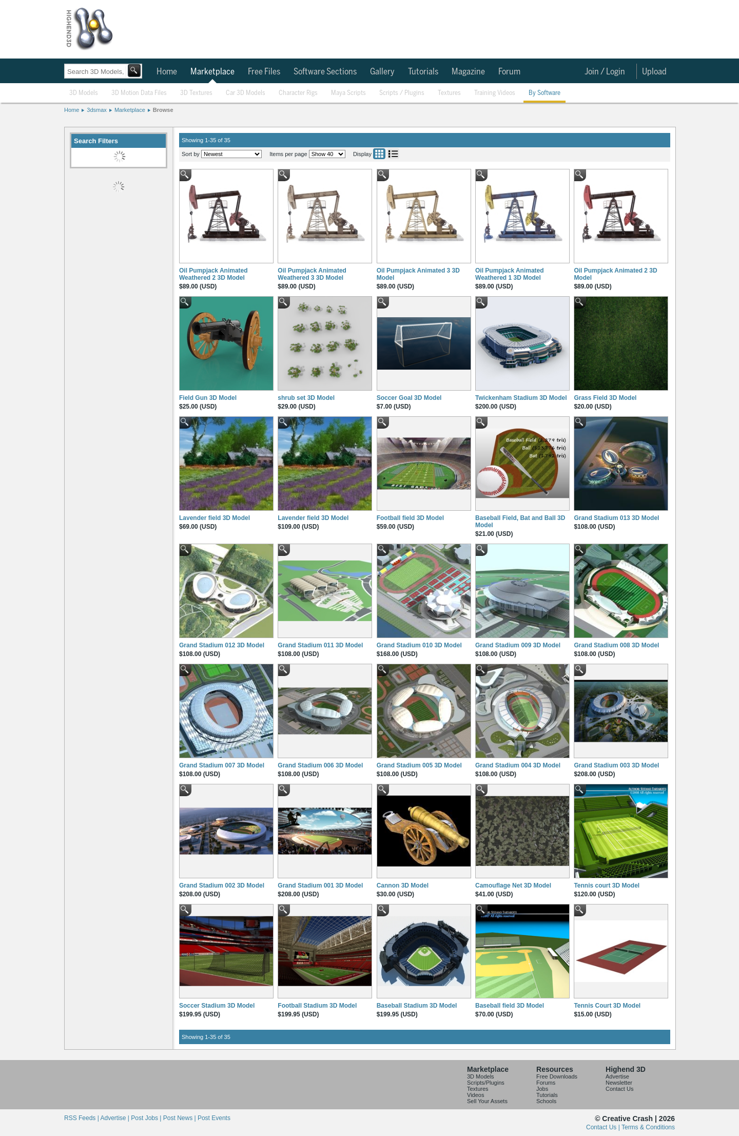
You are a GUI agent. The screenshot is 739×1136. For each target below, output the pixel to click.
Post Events (214, 1118)
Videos (475, 1095)
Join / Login (605, 72)
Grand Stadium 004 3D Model (517, 765)
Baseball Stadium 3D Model (417, 1005)
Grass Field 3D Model (605, 397)
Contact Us (619, 1089)
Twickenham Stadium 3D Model (521, 397)
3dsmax (97, 110)
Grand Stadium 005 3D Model (419, 765)
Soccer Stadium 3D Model (217, 1005)
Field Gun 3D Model (208, 397)
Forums (545, 1083)
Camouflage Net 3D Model (513, 885)
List (393, 153)
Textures (449, 93)
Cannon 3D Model (403, 885)
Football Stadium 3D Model (317, 1005)
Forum (509, 72)
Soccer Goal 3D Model (409, 397)
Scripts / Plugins (401, 93)
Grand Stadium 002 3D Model (221, 885)
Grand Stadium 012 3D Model (221, 645)
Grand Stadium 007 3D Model (221, 765)
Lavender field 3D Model (214, 518)
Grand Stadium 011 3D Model (320, 645)
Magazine (468, 72)
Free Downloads (556, 1076)
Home (167, 72)
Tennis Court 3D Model (607, 1005)
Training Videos (494, 93)
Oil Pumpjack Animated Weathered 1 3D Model (509, 274)
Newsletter (619, 1083)
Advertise (617, 1076)
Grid (379, 153)
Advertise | (115, 1118)
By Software (544, 93)
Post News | (180, 1118)
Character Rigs (298, 93)
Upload (654, 72)
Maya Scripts (348, 93)
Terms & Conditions (648, 1127)
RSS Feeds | (82, 1118)
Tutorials (423, 72)
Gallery (382, 72)
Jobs (542, 1089)
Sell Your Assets (487, 1101)
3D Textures (196, 93)
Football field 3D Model (410, 518)
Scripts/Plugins (485, 1083)
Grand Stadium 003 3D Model (616, 765)
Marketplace (212, 72)
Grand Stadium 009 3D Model (517, 645)
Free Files (264, 72)
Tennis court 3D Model (606, 885)
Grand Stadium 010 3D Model (419, 645)
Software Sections (325, 72)
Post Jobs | (147, 1118)
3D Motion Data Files (139, 93)
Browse (163, 110)
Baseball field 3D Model (509, 1005)
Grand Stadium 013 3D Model (616, 518)
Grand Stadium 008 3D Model (616, 645)
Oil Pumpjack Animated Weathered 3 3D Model (312, 274)
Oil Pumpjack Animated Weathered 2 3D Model (213, 274)
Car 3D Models (245, 93)
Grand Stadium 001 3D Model (320, 885)
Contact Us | (603, 1127)
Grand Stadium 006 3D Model (320, 765)
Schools (546, 1101)
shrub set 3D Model (306, 397)
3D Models (83, 93)
